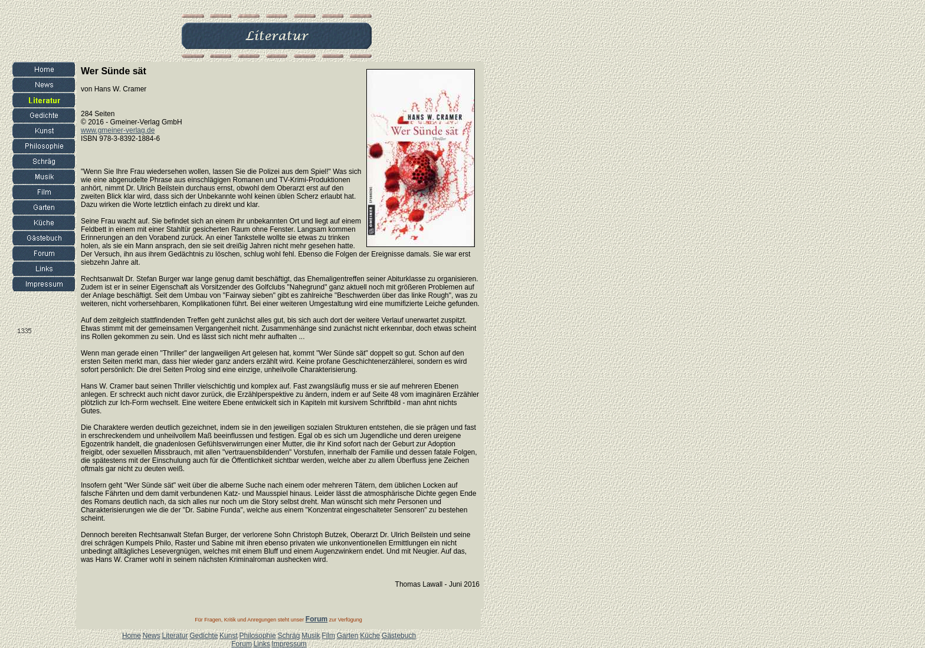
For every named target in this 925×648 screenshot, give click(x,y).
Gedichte (203, 635)
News (151, 635)
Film (328, 635)
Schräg (288, 635)
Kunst (228, 635)
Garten (348, 635)
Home (131, 635)
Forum (241, 644)
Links (262, 644)
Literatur (175, 635)
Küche (370, 635)
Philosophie (258, 635)
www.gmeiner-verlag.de (118, 130)
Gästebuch (399, 635)
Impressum (288, 644)
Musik (310, 635)
